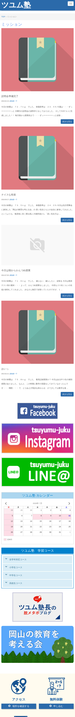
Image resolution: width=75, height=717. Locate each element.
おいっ (5, 369)
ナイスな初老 (8, 194)
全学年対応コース (18, 559)
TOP (3, 17)
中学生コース (15, 575)
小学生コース (15, 567)
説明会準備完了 (9, 96)
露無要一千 (13, 101)
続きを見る (67, 121)
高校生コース (15, 583)
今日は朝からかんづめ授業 (15, 270)
